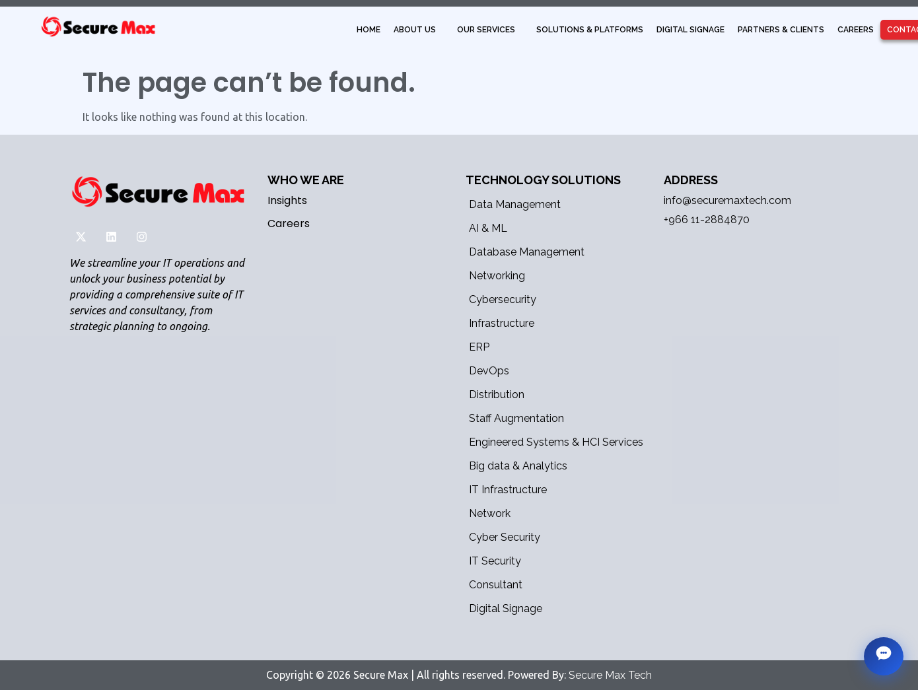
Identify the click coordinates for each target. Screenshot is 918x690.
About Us (415, 29)
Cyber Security (504, 537)
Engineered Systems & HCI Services (556, 442)
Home (368, 29)
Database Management (526, 252)
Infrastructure (501, 323)
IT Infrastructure (508, 489)
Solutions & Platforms (589, 29)
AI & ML (488, 228)
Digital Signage (690, 29)
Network (490, 513)
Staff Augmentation (516, 418)
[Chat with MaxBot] (883, 656)
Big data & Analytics (518, 466)
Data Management (515, 204)
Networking (497, 275)
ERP (479, 347)
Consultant (495, 584)
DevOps (489, 370)
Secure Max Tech (610, 675)
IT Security (495, 561)
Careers (855, 29)
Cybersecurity (502, 299)
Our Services (486, 29)
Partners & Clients (781, 29)
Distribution (496, 394)
